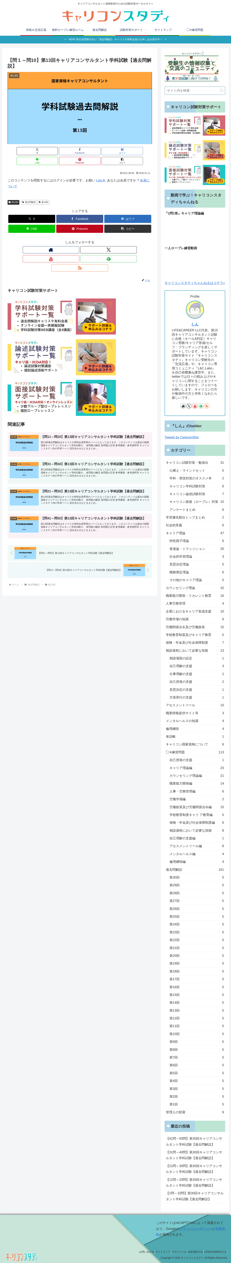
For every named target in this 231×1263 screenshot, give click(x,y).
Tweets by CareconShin (182, 437)
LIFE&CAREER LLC (213, 1251)
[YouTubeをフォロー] (79, 239)
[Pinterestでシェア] (116, 151)
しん (195, 324)
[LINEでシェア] (91, 151)
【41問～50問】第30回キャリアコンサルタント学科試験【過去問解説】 (194, 1141)
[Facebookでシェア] (43, 151)
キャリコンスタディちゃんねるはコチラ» (195, 283)
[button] (140, 151)
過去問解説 (29, 192)
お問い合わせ (134, 1251)
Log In (100, 170)
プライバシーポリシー (196, 1229)
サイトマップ (153, 1251)
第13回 (13, 192)
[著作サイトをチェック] (63, 239)
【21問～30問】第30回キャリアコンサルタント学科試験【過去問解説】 (194, 1169)
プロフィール (172, 1251)
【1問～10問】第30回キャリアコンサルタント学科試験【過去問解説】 (195, 1196)
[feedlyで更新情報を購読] (88, 239)
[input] (195, 90)
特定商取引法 (191, 1251)
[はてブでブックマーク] (67, 151)
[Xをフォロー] (71, 239)
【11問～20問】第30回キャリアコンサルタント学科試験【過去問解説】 (194, 1182)
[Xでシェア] (19, 151)
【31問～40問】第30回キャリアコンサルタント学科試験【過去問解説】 (194, 1155)
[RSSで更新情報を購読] (96, 239)
